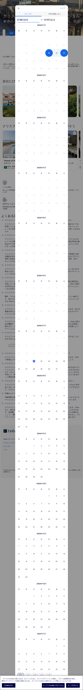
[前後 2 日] (35, 675)
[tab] (28, 13)
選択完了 (41, 681)
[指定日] (20, 675)
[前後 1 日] (28, 675)
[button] (49, 37)
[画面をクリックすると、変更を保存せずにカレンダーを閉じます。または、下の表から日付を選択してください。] (18, 8)
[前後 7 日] (49, 675)
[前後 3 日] (42, 675)
